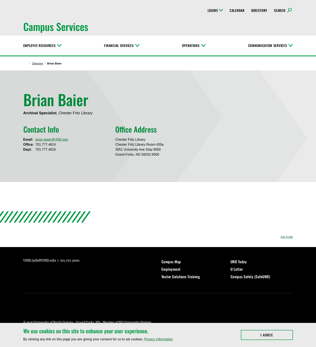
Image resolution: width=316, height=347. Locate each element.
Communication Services (267, 45)
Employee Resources (39, 45)
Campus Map (171, 261)
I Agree (276, 334)
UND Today (238, 261)
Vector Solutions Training (180, 276)
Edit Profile (287, 237)
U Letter (236, 269)
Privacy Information (158, 339)
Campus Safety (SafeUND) (250, 276)
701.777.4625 (45, 149)
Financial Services (119, 45)
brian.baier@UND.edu (51, 139)
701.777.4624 (45, 144)
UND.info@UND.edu (40, 260)
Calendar (237, 10)
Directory (259, 10)
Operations (191, 45)
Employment (171, 269)
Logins (215, 10)
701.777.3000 (69, 260)
